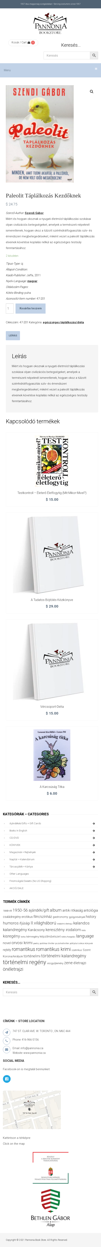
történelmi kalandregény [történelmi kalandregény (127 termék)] (63, 955)
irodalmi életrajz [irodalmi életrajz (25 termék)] (65, 924)
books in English (52, 830)
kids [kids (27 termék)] (84, 930)
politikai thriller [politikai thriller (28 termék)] (47, 943)
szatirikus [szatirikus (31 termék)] (77, 950)
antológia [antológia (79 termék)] (91, 910)
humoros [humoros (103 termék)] (11, 923)
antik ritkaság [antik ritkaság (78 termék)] (72, 910)
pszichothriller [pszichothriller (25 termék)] (62, 943)
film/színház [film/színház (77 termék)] (43, 917)
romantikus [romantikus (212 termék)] (23, 949)
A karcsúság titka (52, 787)
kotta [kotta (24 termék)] (23, 937)
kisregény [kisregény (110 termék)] (11, 936)
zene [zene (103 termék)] (68, 962)
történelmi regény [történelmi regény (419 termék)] (24, 962)
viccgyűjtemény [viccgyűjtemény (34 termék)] (55, 963)
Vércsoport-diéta (52, 707)
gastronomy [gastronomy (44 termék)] (60, 917)
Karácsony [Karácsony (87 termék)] (36, 930)
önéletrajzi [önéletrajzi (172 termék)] (13, 969)
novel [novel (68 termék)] (7, 943)
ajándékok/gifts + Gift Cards (52, 823)
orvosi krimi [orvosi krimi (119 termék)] (22, 942)
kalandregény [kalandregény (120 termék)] (15, 929)
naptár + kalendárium (52, 859)
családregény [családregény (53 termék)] (12, 917)
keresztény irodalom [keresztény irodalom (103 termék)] (63, 929)
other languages (19, 873)
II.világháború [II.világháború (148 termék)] (43, 922)
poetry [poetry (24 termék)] (36, 943)
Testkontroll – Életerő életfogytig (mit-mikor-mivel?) (51, 493)
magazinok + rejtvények (52, 852)
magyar (32, 281)
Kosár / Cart (21, 42)
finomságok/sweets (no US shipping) (30, 881)
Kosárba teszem (31, 308)
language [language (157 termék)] (85, 936)
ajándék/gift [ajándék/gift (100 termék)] (39, 910)
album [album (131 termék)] (56, 910)
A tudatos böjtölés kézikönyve (52, 600)
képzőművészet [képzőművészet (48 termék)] (50, 936)
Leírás (13, 335)
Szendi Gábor (34, 213)
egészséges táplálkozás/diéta (63, 322)
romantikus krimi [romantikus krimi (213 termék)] (53, 949)
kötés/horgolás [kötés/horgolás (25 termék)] (68, 937)
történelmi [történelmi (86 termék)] (32, 956)
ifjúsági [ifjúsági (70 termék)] (24, 923)
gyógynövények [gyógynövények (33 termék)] (77, 917)
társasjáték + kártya (52, 866)
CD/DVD (52, 837)
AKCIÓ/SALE (16, 888)
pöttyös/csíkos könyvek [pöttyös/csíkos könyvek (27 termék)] (81, 943)
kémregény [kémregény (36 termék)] (32, 936)
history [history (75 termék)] (91, 917)
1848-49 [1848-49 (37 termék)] (7, 910)
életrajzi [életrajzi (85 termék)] (79, 963)
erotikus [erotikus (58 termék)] (27, 917)
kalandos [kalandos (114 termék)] (81, 923)
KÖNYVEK (52, 845)
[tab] (13, 335)
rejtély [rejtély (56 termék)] (7, 950)
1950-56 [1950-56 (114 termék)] (20, 910)
